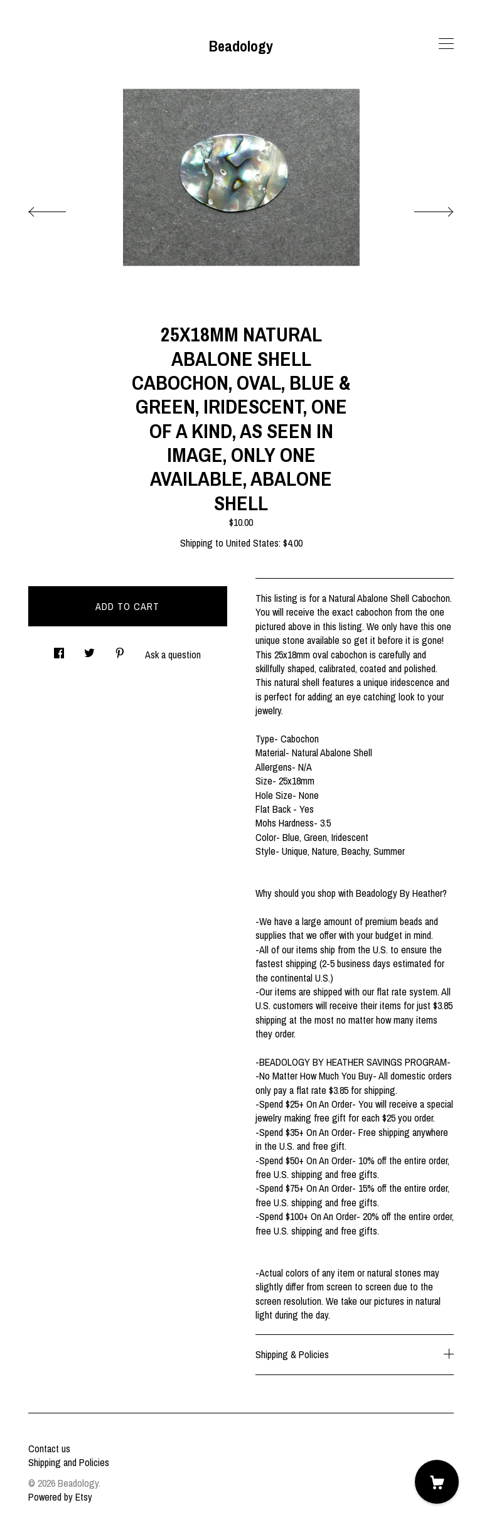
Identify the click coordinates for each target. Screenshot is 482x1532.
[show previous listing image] (59, 208)
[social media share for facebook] (59, 649)
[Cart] (437, 1482)
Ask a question (173, 655)
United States (252, 543)
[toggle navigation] (446, 44)
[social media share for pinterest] (120, 649)
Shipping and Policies (68, 1462)
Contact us (49, 1448)
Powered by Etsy (60, 1497)
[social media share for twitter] (89, 649)
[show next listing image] (422, 208)
